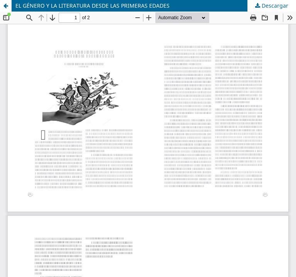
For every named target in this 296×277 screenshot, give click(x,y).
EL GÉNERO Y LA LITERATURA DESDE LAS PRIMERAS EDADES (92, 5)
